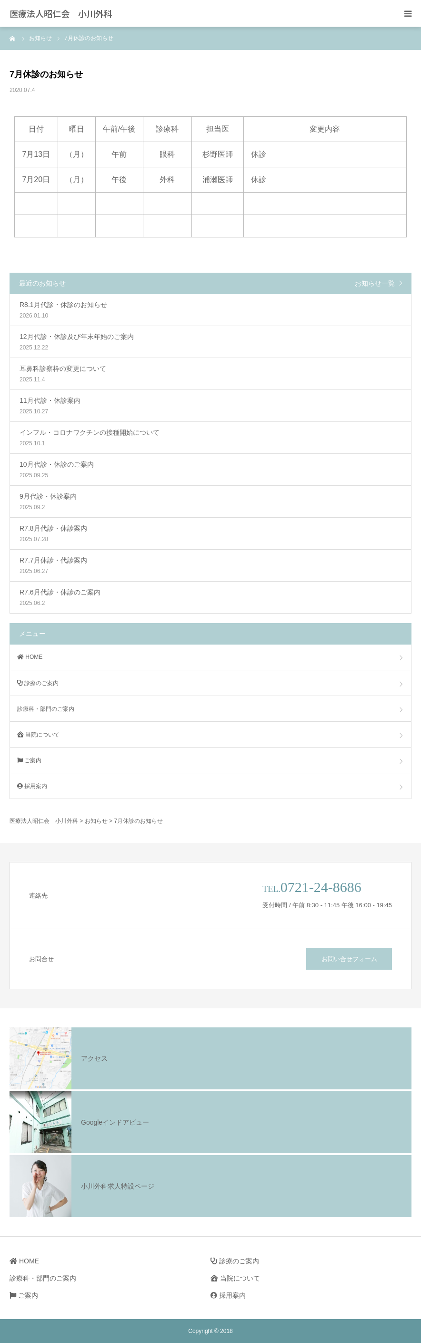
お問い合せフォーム (349, 959)
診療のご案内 (38, 683)
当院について (38, 734)
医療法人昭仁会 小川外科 (61, 13)
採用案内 (32, 786)
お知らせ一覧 (375, 283)
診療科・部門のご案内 (45, 709)
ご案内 (29, 760)
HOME (29, 657)
